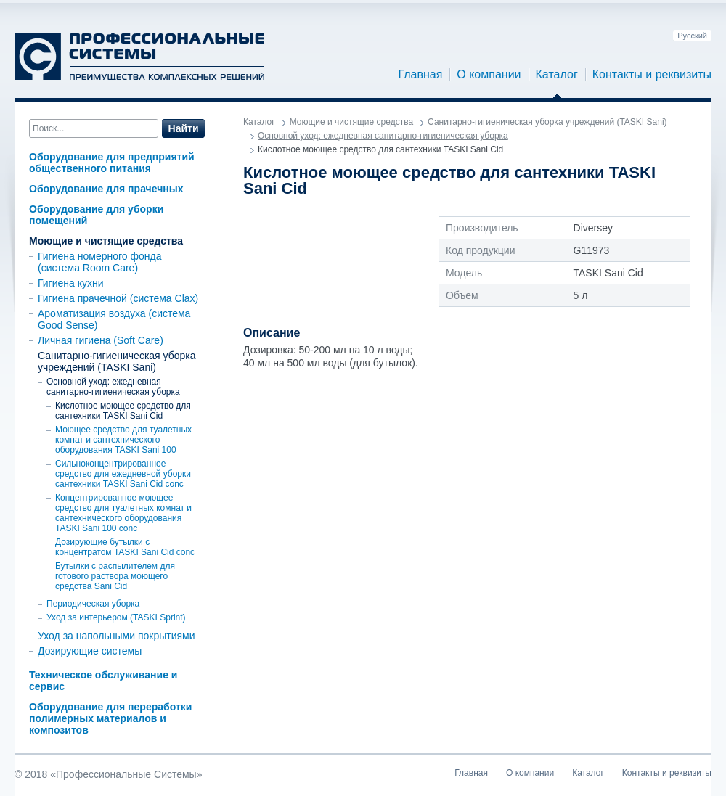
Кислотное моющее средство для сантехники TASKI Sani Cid (123, 411)
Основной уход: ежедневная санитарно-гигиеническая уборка (113, 387)
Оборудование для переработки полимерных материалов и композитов (110, 718)
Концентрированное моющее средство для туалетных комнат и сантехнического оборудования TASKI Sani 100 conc (123, 513)
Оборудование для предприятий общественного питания (112, 162)
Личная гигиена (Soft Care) (100, 340)
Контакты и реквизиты (651, 74)
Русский (692, 35)
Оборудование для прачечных (106, 188)
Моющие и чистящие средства (106, 241)
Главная (420, 74)
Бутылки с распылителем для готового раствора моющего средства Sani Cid (115, 576)
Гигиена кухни (71, 283)
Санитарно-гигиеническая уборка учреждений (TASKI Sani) (117, 361)
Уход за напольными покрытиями (116, 635)
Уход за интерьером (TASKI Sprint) (116, 617)
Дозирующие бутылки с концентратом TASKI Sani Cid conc (125, 547)
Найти (183, 128)
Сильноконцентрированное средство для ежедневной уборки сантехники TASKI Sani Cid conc (123, 474)
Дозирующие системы (90, 651)
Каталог (557, 74)
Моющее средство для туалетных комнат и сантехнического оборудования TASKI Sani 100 (123, 439)
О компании (489, 74)
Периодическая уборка (92, 604)
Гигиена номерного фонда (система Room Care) (99, 262)
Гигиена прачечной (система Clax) (118, 298)
